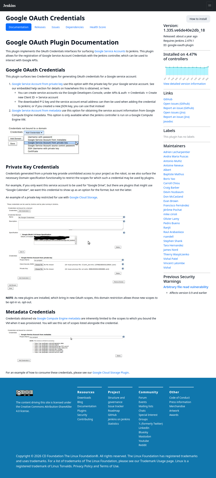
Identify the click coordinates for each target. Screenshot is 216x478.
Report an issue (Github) (178, 108)
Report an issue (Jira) (176, 117)
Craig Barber (171, 187)
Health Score (98, 27)
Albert (167, 170)
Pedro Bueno (171, 223)
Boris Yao (169, 179)
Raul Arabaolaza (173, 232)
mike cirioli (170, 214)
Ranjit (167, 227)
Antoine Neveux (173, 165)
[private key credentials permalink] (61, 167)
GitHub (167, 99)
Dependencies (75, 27)
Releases (39, 27)
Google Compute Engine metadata (58, 318)
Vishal (167, 267)
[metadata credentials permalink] (58, 312)
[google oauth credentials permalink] (67, 70)
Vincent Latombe (174, 263)
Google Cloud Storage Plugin (111, 372)
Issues (56, 27)
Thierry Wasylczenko (176, 254)
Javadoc (168, 121)
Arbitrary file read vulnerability (185, 287)
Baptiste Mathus (173, 174)
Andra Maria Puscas (175, 156)
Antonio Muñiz (172, 161)
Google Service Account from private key (37, 84)
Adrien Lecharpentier (176, 152)
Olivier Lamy (171, 219)
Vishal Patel (170, 259)
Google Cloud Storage (83, 197)
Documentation (18, 27)
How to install (198, 19)
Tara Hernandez (173, 245)
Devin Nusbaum (173, 192)
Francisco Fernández (176, 205)
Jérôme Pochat (172, 210)
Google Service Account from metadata (36, 110)
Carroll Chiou (171, 183)
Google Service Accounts (109, 51)
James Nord (170, 250)
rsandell (168, 236)
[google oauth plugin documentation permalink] (122, 42)
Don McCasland (173, 196)
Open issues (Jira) (174, 112)
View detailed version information (184, 84)
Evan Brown (170, 201)
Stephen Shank (172, 241)
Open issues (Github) (176, 103)
